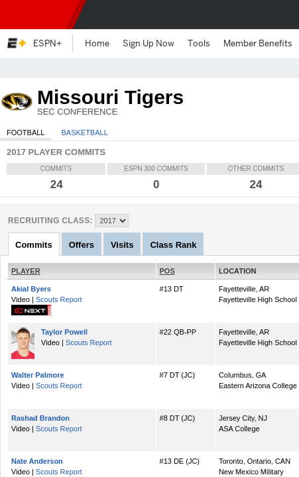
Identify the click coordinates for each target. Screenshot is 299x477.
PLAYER (25, 271)
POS (167, 271)
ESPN (36, 14)
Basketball (84, 132)
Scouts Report (59, 299)
